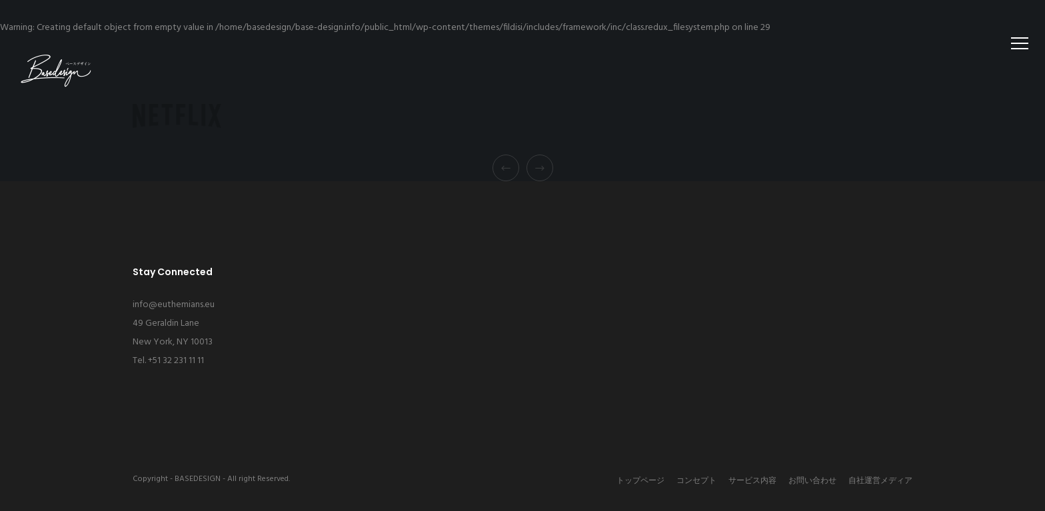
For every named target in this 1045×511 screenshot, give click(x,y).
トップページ (640, 481)
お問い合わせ (812, 481)
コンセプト (696, 481)
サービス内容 (752, 481)
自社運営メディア (880, 481)
